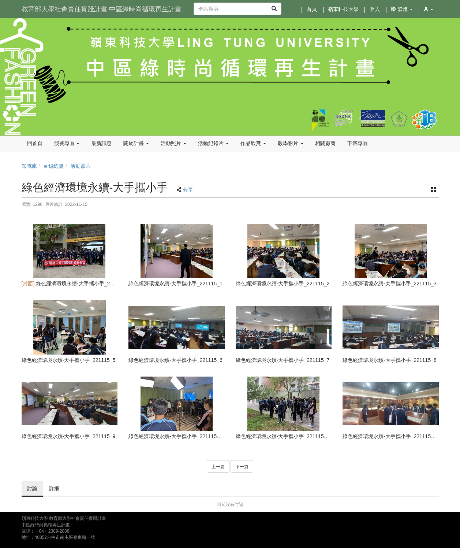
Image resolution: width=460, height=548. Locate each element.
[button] (428, 9)
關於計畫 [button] (136, 143)
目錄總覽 (53, 166)
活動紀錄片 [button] (213, 143)
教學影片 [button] (290, 143)
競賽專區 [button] (67, 143)
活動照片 (80, 166)
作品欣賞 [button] (253, 143)
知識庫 (29, 166)
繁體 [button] (402, 9)
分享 (188, 190)
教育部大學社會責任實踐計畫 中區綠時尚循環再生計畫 (102, 9)
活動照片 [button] (173, 143)
